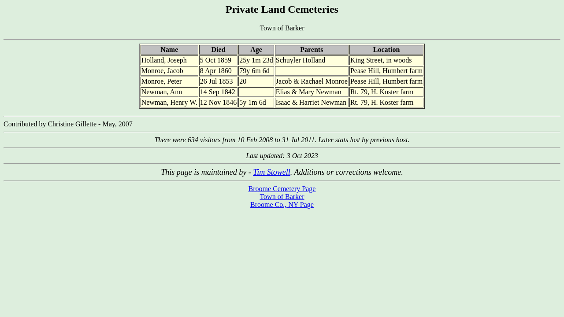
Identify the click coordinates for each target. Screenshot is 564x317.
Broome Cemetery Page (282, 188)
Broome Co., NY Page (282, 204)
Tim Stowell (271, 172)
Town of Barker (282, 196)
